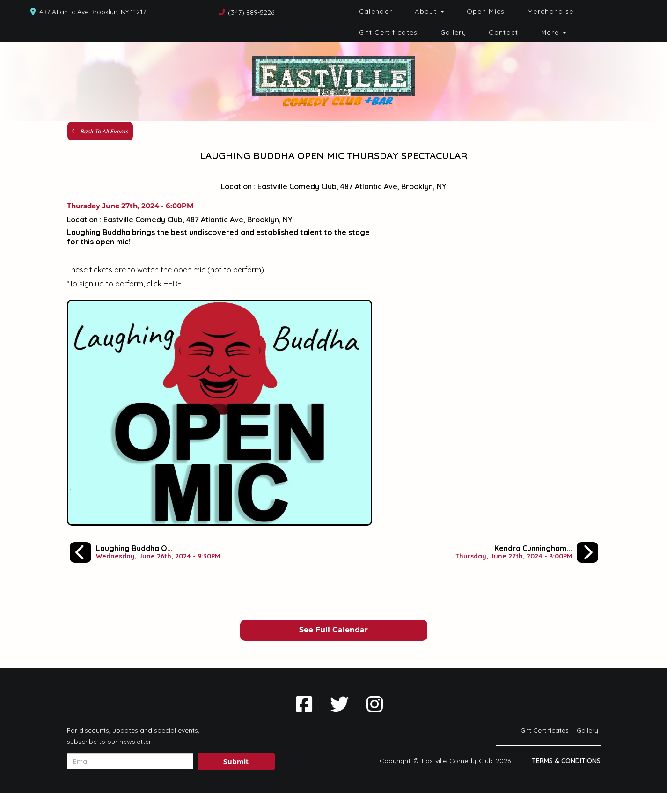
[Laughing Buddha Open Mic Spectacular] (145, 552)
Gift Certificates (388, 32)
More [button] (553, 32)
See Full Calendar (333, 629)
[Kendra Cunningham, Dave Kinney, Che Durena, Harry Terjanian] (526, 552)
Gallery (453, 32)
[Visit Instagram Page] (374, 704)
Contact (504, 32)
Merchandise (551, 11)
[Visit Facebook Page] (304, 704)
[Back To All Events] (100, 130)
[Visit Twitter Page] (339, 704)
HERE (172, 283)
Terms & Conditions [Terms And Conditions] (566, 760)
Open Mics (486, 11)
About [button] (429, 11)
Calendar (376, 11)
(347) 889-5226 (251, 12)
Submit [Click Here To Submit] (236, 761)
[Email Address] (130, 761)
